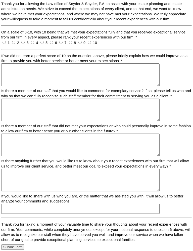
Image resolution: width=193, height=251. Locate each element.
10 (95, 42)
